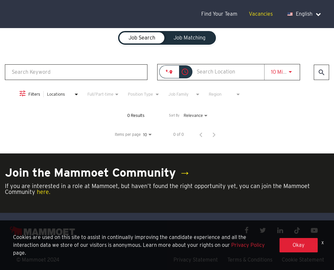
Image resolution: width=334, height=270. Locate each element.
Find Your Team (219, 14)
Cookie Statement (303, 260)
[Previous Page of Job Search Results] (200, 134)
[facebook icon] (246, 230)
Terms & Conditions (249, 260)
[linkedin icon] (280, 230)
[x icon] (297, 230)
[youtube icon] (314, 230)
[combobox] (76, 72)
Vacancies (261, 14)
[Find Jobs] (321, 72)
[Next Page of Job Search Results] (213, 134)
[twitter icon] (262, 230)
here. (43, 191)
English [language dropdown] (304, 14)
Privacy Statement (196, 260)
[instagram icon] (315, 246)
